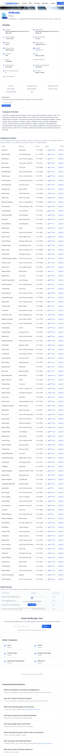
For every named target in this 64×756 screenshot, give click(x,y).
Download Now (6, 105)
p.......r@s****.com (50, 258)
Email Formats (11, 89)
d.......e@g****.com (50, 236)
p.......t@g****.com (50, 345)
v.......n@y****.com (50, 332)
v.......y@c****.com (50, 232)
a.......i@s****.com (50, 397)
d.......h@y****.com (50, 314)
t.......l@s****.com (49, 288)
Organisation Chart (32, 86)
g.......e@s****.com (50, 358)
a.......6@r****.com (50, 462)
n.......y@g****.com (50, 197)
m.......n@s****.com (50, 392)
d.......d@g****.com (50, 418)
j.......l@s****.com (49, 267)
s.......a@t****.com (50, 349)
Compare (37, 3)
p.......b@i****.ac (49, 514)
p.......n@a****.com (50, 575)
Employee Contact (53, 86)
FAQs (32, 91)
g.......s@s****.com (50, 544)
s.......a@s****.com (50, 323)
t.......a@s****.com (50, 306)
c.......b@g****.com (50, 414)
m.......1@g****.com (50, 193)
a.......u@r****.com (50, 275)
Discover (45, 3)
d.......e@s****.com (50, 548)
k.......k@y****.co (49, 284)
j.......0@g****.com (50, 510)
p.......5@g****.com (50, 444)
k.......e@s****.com (50, 522)
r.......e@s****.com (50, 171)
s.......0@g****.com (50, 536)
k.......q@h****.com (50, 505)
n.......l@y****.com (50, 167)
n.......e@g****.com (50, 492)
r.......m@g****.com (50, 319)
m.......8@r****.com (50, 410)
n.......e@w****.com (50, 375)
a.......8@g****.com (50, 293)
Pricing (24, 3)
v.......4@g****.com (50, 206)
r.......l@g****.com (49, 301)
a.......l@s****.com (50, 466)
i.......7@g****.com (50, 566)
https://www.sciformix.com (33, 709)
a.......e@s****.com (50, 228)
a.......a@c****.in (49, 488)
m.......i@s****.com (50, 249)
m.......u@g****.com (50, 202)
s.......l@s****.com (49, 189)
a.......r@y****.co (49, 271)
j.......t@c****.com (49, 310)
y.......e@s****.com (50, 431)
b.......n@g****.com (50, 180)
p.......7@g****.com (50, 501)
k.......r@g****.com (50, 527)
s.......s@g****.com (50, 553)
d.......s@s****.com (50, 531)
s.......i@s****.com (49, 353)
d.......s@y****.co (49, 158)
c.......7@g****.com (50, 557)
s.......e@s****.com (50, 241)
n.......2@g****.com (50, 436)
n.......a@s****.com (50, 154)
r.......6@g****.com (50, 163)
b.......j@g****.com (50, 484)
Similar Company (53, 89)
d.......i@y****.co (49, 223)
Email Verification (32, 89)
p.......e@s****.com (50, 496)
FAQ (30, 3)
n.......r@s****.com (50, 401)
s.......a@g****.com (50, 579)
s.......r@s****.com (50, 475)
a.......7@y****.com (50, 540)
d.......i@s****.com (50, 184)
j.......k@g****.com (50, 210)
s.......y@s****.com (50, 327)
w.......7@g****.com (50, 427)
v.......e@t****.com (50, 254)
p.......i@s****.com (50, 262)
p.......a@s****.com (50, 384)
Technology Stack (11, 91)
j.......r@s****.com (49, 297)
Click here (32, 604)
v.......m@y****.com (50, 388)
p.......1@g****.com (50, 440)
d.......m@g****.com (50, 458)
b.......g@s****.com (50, 176)
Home (18, 3)
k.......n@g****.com (50, 215)
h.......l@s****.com (50, 379)
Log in (53, 3)
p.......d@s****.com (50, 405)
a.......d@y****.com (50, 219)
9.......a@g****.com (50, 479)
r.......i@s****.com (49, 371)
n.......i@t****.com (49, 362)
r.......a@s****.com (50, 366)
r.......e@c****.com (50, 245)
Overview (11, 86)
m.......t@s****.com (50, 518)
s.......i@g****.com (50, 280)
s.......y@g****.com (50, 150)
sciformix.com (39, 50)
